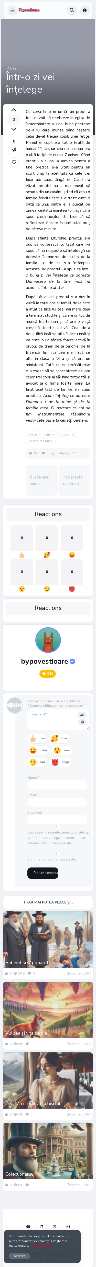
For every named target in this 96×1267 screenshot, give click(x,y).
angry (66, 762)
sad (42, 762)
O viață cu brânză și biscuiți (33, 1104)
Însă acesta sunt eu (72, 480)
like (42, 738)
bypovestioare (48, 661)
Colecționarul (19, 1174)
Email (33, 795)
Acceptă (19, 1256)
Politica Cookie (40, 1245)
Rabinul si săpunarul (26, 963)
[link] (14, 162)
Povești (12, 68)
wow (67, 750)
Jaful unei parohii (39, 480)
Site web (34, 812)
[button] (12, 10)
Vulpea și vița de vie (26, 1033)
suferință (68, 434)
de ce (33, 434)
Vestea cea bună (40, 441)
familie (49, 434)
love (64, 738)
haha (43, 750)
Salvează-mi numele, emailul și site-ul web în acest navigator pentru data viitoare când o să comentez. (58, 838)
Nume (33, 777)
